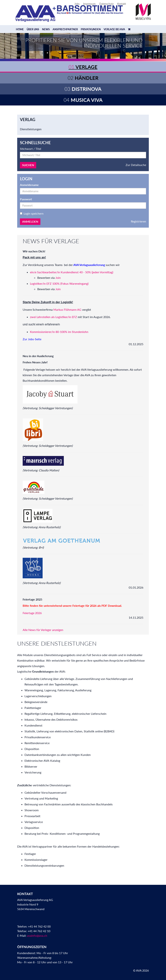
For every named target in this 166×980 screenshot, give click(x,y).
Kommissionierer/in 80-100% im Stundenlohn (59, 331)
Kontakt (121, 3)
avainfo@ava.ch (37, 935)
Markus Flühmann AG (67, 309)
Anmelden (30, 221)
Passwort (26, 199)
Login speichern (32, 213)
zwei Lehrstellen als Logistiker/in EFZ (53, 317)
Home (20, 29)
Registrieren (138, 221)
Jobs (77, 3)
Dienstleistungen (31, 129)
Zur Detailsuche (136, 165)
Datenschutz (106, 3)
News (46, 29)
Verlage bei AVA (114, 29)
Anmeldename (29, 185)
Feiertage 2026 (32, 613)
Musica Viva (83, 100)
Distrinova (83, 89)
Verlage (83, 67)
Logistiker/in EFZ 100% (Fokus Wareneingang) (59, 283)
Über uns (33, 29)
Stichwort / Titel (30, 148)
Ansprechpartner (65, 29)
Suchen (28, 165)
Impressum (89, 3)
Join (58, 277)
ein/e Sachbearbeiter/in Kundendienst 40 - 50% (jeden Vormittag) (71, 272)
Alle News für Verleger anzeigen (43, 630)
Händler (83, 78)
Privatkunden (91, 29)
